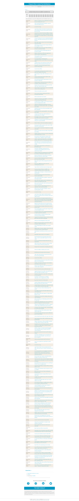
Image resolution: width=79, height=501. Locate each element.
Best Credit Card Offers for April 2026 (41, 428)
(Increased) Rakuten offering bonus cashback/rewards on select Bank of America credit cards (44, 60)
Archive (29, 474)
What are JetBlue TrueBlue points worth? (42, 249)
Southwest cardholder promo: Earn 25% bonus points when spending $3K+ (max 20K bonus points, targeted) (43, 336)
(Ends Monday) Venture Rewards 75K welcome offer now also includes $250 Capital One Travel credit (43, 237)
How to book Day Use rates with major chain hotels (44, 316)
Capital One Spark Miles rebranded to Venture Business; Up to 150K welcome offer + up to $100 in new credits (44, 105)
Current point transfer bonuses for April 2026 (42, 433)
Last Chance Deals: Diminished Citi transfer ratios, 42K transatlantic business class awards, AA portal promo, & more (43, 30)
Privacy (45, 499)
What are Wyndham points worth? (41, 91)
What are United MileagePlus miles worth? (42, 220)
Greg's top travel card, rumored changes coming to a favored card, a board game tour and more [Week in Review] (44, 360)
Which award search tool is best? (40, 96)
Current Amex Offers (38, 68)
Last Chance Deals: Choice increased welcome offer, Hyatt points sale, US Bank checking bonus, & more (44, 348)
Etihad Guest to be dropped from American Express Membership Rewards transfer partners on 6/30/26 (44, 416)
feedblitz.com (38, 499)
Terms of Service (47, 499)
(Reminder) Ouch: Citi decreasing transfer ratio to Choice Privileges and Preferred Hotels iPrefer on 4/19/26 (43, 143)
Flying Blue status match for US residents (42, 234)
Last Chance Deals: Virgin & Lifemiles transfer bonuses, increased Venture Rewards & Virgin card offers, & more (43, 195)
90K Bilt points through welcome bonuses (42, 252)
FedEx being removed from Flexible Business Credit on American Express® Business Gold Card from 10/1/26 (43, 407)
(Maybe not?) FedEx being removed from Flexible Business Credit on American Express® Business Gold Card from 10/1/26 (43, 391)
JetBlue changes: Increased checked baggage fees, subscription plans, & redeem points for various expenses (43, 329)
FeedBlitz (34, 475)
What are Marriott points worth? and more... (42, 339)
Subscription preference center (33, 473)
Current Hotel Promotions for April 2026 (42, 419)
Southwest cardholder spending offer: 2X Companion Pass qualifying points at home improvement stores (42, 149)
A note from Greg (38, 26)
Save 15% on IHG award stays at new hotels (42, 444)
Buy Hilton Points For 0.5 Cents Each (41, 280)
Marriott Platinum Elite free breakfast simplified (43, 122)
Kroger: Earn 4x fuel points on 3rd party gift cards (43, 246)
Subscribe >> (28, 470)
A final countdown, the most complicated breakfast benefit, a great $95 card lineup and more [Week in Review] (44, 39)
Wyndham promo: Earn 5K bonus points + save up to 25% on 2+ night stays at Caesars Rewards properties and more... (43, 325)
